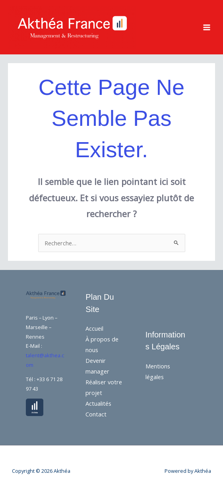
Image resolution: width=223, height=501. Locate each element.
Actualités (98, 403)
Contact (96, 414)
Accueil (94, 328)
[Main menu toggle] (206, 27)
